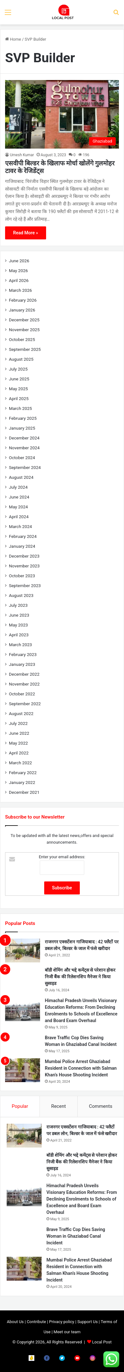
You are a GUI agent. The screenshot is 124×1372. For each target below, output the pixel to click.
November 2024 (24, 447)
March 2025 (20, 408)
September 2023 (25, 585)
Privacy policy (61, 1321)
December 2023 (24, 556)
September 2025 (25, 349)
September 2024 (25, 467)
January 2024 (22, 546)
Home (13, 39)
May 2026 (18, 270)
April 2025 (19, 398)
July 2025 (18, 368)
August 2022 (21, 713)
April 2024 (19, 516)
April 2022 (19, 752)
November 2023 (24, 565)
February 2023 (23, 654)
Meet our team (67, 1331)
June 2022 (19, 733)
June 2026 (19, 260)
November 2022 (24, 683)
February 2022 (23, 772)
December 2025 (24, 319)
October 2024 (22, 457)
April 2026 (19, 280)
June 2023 (19, 615)
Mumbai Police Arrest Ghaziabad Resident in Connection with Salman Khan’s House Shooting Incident (81, 1068)
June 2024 (19, 496)
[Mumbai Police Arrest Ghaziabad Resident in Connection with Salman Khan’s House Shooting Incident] (22, 1070)
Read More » (25, 232)
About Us (15, 1321)
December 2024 (24, 437)
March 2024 (20, 526)
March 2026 (20, 290)
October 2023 (22, 575)
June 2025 (19, 378)
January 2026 (22, 309)
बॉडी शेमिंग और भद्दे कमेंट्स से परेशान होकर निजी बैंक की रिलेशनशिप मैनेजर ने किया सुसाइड (80, 976)
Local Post (102, 1342)
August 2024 (21, 477)
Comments (101, 1106)
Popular (20, 1106)
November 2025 (24, 329)
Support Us (87, 1321)
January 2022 (22, 782)
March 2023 (20, 644)
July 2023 (18, 605)
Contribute (36, 1321)
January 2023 (22, 664)
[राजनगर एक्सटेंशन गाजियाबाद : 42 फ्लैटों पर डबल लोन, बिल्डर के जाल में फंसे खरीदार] (22, 950)
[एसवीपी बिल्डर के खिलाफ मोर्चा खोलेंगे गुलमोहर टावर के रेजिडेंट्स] (62, 114)
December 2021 (24, 792)
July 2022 (18, 723)
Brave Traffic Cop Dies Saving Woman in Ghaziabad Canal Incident (75, 1236)
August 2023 (21, 595)
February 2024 (23, 536)
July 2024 (18, 487)
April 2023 (19, 634)
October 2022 (22, 693)
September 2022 (25, 703)
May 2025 (18, 388)
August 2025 (21, 359)
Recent (58, 1106)
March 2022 (20, 762)
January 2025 (22, 428)
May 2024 (18, 506)
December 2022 (24, 674)
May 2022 (18, 743)
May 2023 (18, 624)
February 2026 (23, 300)
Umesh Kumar (22, 155)
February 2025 (23, 418)
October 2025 (22, 339)
